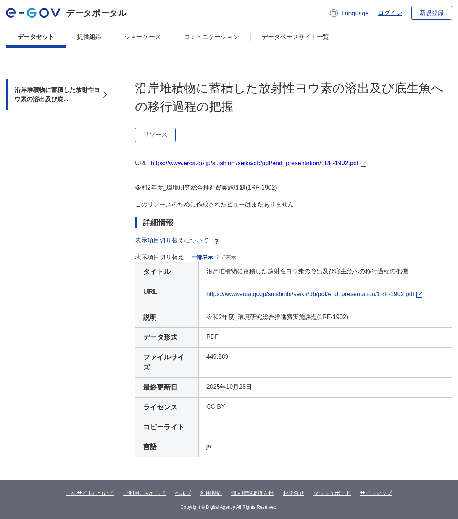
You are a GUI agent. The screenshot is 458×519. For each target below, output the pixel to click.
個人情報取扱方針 (252, 493)
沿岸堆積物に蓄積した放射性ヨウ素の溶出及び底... (57, 94)
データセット (36, 37)
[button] (349, 13)
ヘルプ (183, 493)
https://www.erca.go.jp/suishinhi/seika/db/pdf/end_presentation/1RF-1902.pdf (254, 163)
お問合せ (293, 493)
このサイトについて (90, 493)
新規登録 (431, 13)
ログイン (390, 13)
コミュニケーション (211, 37)
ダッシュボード (332, 493)
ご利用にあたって (144, 493)
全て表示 (225, 257)
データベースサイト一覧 (295, 37)
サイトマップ (376, 493)
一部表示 (202, 257)
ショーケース (142, 37)
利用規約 (211, 493)
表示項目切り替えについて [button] (178, 240)
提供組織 (89, 37)
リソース (155, 134)
